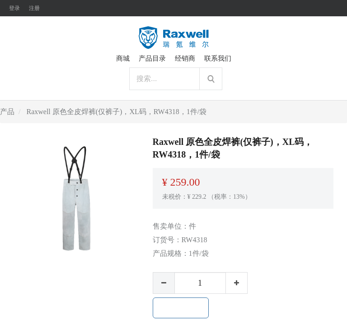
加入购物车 (180, 307)
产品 (7, 111)
